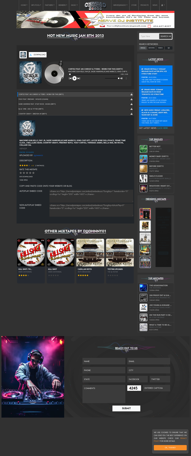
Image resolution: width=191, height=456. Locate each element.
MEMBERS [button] (60, 5)
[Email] (148, 360)
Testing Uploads (115, 269)
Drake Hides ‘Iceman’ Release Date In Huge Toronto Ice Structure (153, 91)
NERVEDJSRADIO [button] (121, 5)
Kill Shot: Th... (25, 269)
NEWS (160, 5)
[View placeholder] (27, 128)
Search (166, 36)
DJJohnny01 (38, 155)
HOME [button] (17, 5)
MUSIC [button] (73, 5)
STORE (137, 5)
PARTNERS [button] (46, 5)
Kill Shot (52, 269)
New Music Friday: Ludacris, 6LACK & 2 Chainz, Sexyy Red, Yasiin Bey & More (156, 112)
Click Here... (163, 128)
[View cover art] (23, 54)
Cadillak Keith (85, 269)
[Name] (103, 360)
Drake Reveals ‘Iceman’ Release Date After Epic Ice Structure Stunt (154, 71)
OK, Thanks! (170, 447)
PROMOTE (149, 5)
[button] (169, 5)
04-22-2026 (152, 77)
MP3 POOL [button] (30, 5)
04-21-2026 (152, 98)
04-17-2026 (152, 118)
